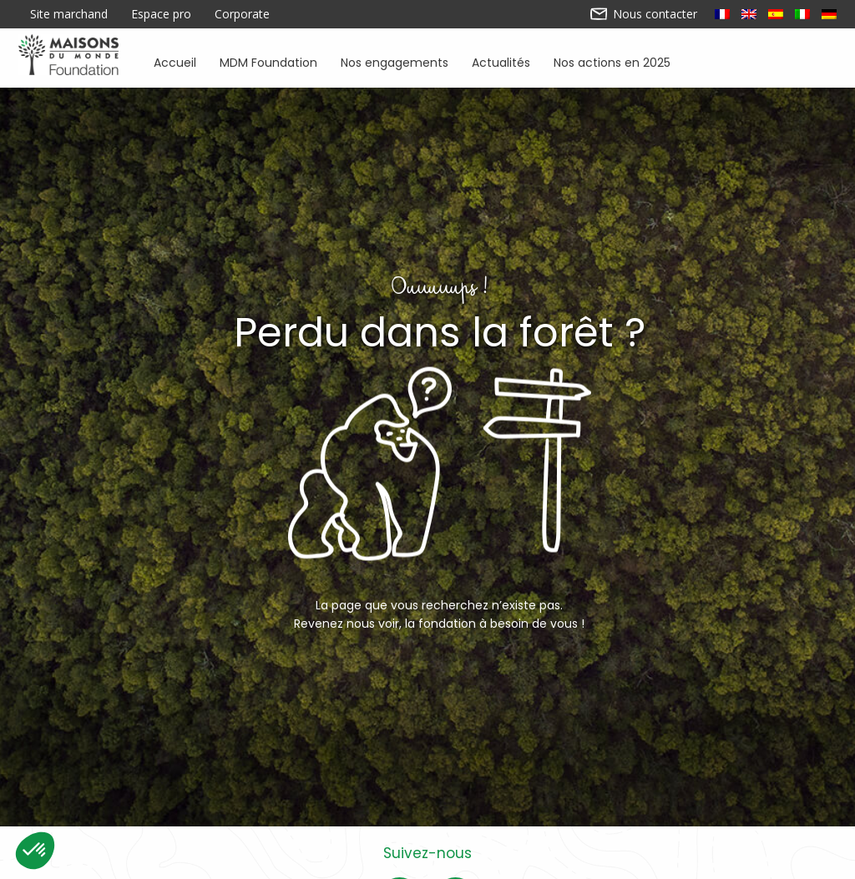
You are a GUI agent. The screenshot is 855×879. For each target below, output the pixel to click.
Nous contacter (644, 14)
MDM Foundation (268, 61)
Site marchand (69, 14)
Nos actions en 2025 (612, 61)
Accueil (175, 61)
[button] (35, 851)
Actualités (501, 61)
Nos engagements (394, 61)
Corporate (242, 14)
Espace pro (161, 14)
